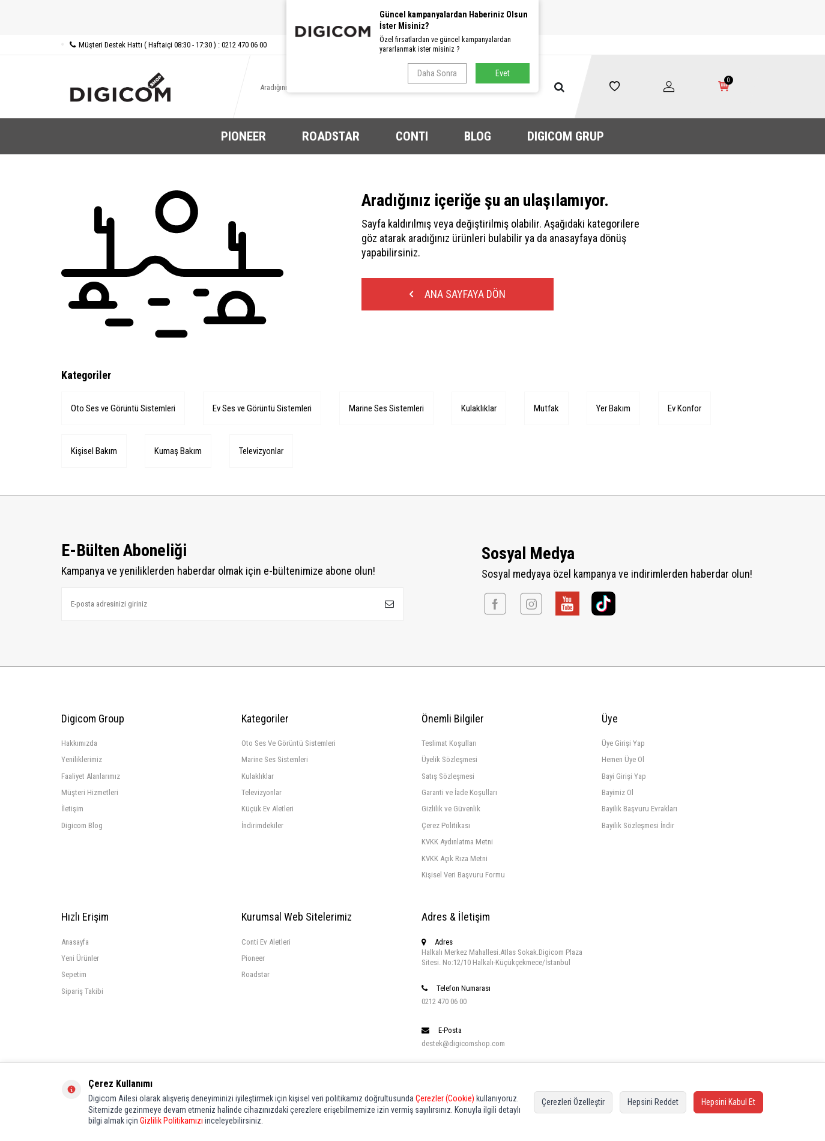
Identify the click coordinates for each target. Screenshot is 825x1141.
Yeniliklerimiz (81, 759)
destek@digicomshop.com (463, 1043)
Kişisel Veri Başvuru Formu (463, 874)
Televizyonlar (261, 451)
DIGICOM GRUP (565, 136)
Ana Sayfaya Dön (457, 294)
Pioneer (253, 958)
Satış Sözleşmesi (448, 776)
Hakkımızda (79, 743)
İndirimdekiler (262, 825)
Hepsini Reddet (652, 1102)
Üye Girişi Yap (623, 743)
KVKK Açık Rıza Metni (455, 858)
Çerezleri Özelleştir (573, 1102)
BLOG (477, 136)
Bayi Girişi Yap (624, 776)
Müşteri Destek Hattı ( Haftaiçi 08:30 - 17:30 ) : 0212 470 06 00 (164, 44)
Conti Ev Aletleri (266, 941)
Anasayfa (75, 941)
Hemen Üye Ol (623, 759)
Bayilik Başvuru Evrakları (639, 808)
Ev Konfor (684, 408)
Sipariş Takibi (82, 991)
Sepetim (73, 974)
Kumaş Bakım (178, 451)
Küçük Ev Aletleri (267, 808)
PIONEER (243, 136)
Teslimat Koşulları (449, 743)
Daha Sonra (437, 73)
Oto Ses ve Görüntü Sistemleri (123, 408)
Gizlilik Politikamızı (171, 1120)
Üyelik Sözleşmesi (449, 759)
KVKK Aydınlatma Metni (457, 841)
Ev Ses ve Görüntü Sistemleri (262, 408)
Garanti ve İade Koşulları (459, 792)
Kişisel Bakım (94, 451)
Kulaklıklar (479, 408)
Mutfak (546, 408)
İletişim (72, 808)
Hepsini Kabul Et (728, 1102)
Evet (502, 73)
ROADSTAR (331, 136)
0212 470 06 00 (444, 1001)
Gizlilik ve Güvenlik (451, 808)
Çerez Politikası (446, 825)
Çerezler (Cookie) (445, 1098)
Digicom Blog (82, 825)
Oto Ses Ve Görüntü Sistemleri (288, 743)
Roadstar (255, 974)
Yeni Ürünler (80, 958)
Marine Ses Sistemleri (386, 408)
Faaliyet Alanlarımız (90, 776)
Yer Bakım (613, 408)
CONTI (412, 136)
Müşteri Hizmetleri (89, 792)
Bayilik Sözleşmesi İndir (638, 825)
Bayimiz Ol (617, 792)
